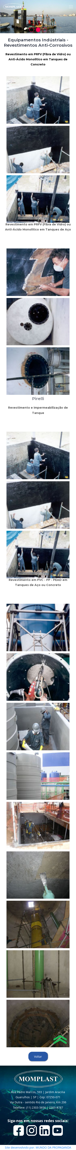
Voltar (38, 1056)
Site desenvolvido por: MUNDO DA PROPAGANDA (38, 1147)
